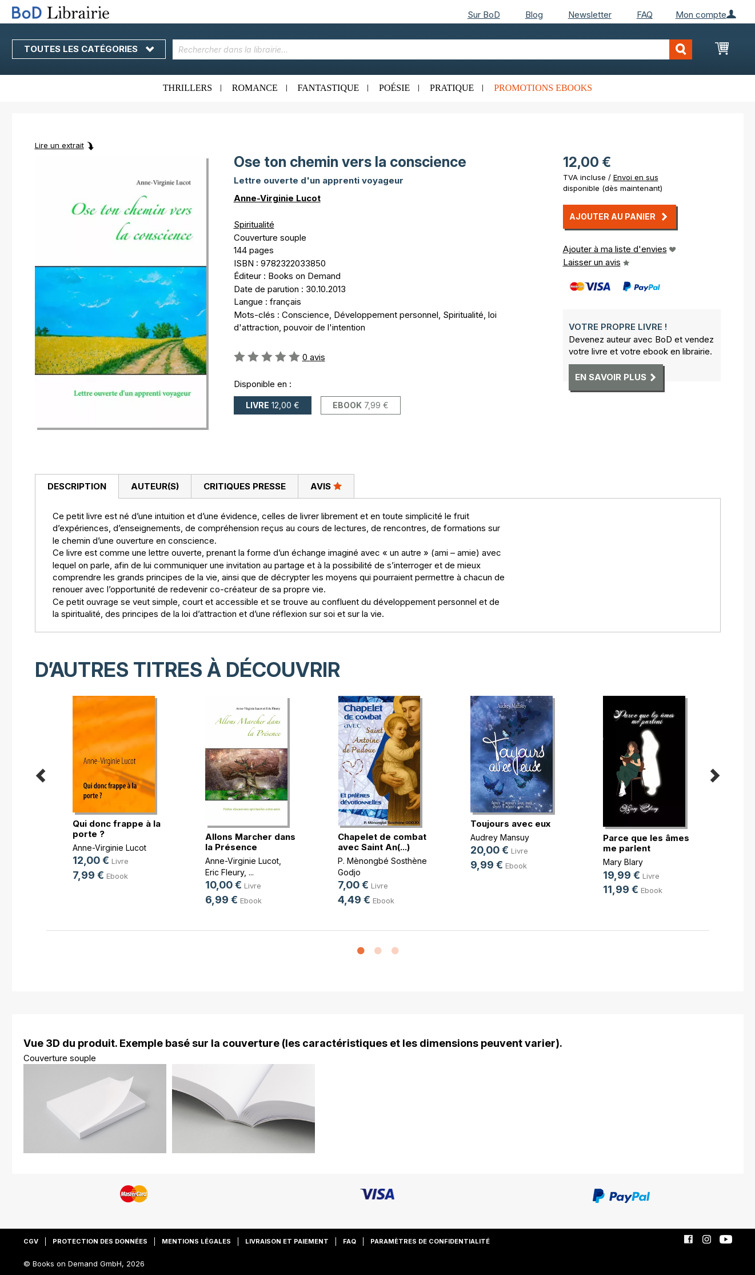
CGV (30, 1241)
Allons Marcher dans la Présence (250, 841)
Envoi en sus (635, 177)
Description (76, 486)
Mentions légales (196, 1241)
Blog (534, 14)
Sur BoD (484, 14)
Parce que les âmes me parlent (646, 843)
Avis (326, 486)
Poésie (394, 88)
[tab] (76, 486)
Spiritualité (254, 224)
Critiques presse (244, 486)
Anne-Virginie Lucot (277, 198)
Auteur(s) (155, 486)
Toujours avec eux (510, 823)
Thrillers (187, 88)
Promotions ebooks (543, 88)
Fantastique (328, 88)
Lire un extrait (59, 145)
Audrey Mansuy (499, 837)
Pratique (452, 88)
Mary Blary (623, 862)
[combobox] (432, 49)
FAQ (645, 14)
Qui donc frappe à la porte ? (117, 828)
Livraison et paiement (287, 1241)
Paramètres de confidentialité (430, 1241)
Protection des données (100, 1241)
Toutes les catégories (89, 48)
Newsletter (590, 14)
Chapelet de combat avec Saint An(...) (382, 841)
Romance (255, 88)
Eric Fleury (224, 872)
